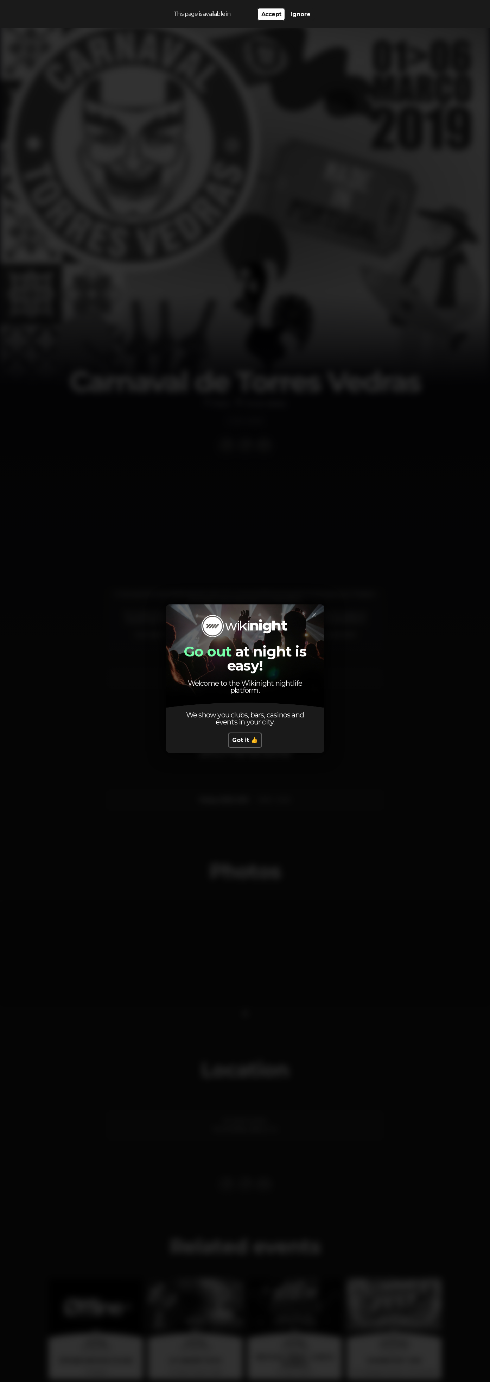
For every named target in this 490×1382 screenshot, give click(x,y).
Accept (271, 14)
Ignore (301, 14)
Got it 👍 (245, 740)
